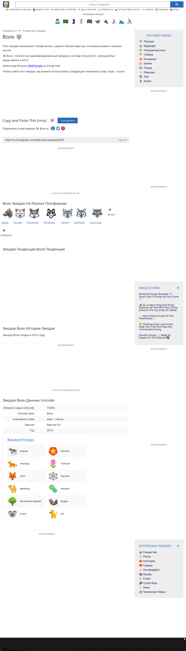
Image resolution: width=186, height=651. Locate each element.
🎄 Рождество (148, 552)
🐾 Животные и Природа (63, 9)
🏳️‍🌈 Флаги (174, 9)
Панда (145, 67)
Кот (62, 513)
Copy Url (122, 139)
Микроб (65, 488)
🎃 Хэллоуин (147, 561)
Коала (23, 513)
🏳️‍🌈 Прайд (145, 574)
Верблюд (25, 488)
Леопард (24, 463)
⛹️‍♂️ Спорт (145, 578)
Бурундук (147, 45)
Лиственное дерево (30, 501)
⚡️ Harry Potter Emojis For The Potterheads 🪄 (156, 317)
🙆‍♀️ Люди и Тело (41, 9)
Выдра (64, 501)
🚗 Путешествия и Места (128, 9)
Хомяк (145, 63)
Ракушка (147, 72)
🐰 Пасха (145, 556)
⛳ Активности (105, 9)
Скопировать (68, 120)
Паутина (65, 475)
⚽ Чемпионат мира (152, 591)
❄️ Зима (144, 587)
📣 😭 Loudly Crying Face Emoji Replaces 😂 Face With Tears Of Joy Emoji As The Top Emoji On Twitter (158, 308)
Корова (24, 450)
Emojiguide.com (10, 30)
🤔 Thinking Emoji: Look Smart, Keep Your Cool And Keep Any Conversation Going (156, 327)
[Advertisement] (93, 644)
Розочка (65, 450)
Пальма (146, 41)
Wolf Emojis (35, 65)
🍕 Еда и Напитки (87, 9)
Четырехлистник (152, 50)
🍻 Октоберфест (149, 569)
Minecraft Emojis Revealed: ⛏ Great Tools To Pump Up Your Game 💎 (159, 297)
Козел (145, 81)
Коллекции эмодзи (93, 14)
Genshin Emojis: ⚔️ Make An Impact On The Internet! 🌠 (155, 336)
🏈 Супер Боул (148, 583)
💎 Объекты (148, 9)
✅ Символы (161, 9)
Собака (146, 54)
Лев (144, 76)
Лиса (22, 475)
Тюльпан (65, 463)
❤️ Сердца (146, 565)
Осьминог (148, 59)
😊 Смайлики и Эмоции (18, 9)
